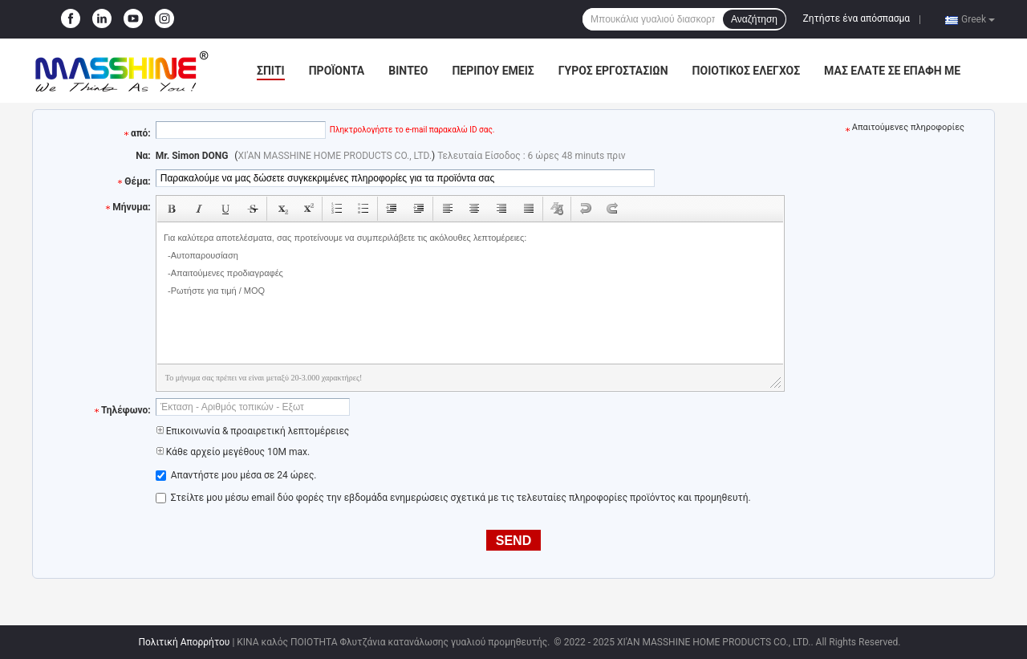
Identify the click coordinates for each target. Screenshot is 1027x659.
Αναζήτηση (754, 19)
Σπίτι (271, 70)
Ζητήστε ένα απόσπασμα (857, 18)
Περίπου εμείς (493, 70)
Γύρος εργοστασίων (613, 70)
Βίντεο (408, 70)
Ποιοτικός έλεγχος (746, 70)
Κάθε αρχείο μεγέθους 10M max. (233, 452)
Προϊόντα (337, 70)
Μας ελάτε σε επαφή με (892, 70)
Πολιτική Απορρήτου (183, 642)
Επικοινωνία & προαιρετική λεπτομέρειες (253, 431)
